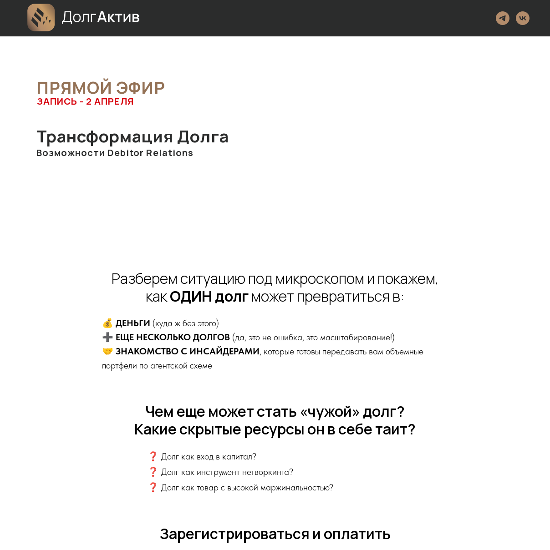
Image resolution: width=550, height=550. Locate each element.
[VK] (523, 18)
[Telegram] (502, 18)
